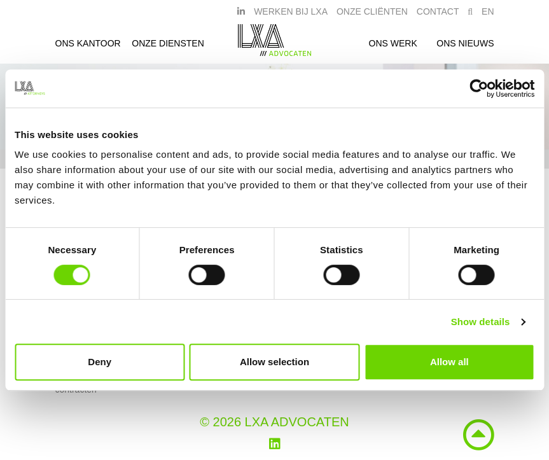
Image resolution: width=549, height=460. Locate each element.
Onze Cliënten (372, 15)
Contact (438, 15)
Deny (99, 361)
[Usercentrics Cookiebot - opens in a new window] (478, 88)
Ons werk (393, 46)
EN (488, 15)
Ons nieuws (465, 46)
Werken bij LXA (291, 15)
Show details (480, 321)
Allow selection (274, 361)
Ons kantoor (88, 46)
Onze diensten (168, 46)
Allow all (449, 361)
